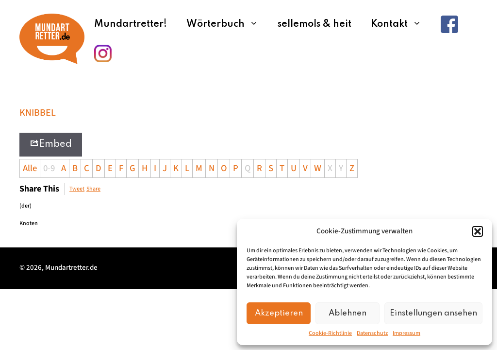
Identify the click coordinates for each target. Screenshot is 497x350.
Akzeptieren (279, 313)
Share (93, 189)
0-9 (49, 168)
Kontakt (401, 24)
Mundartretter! (130, 24)
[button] (477, 231)
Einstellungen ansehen (433, 313)
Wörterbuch (227, 24)
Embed (51, 143)
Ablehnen (347, 313)
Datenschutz (372, 333)
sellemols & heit (314, 24)
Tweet (76, 189)
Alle (30, 168)
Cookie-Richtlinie (330, 333)
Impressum (406, 333)
